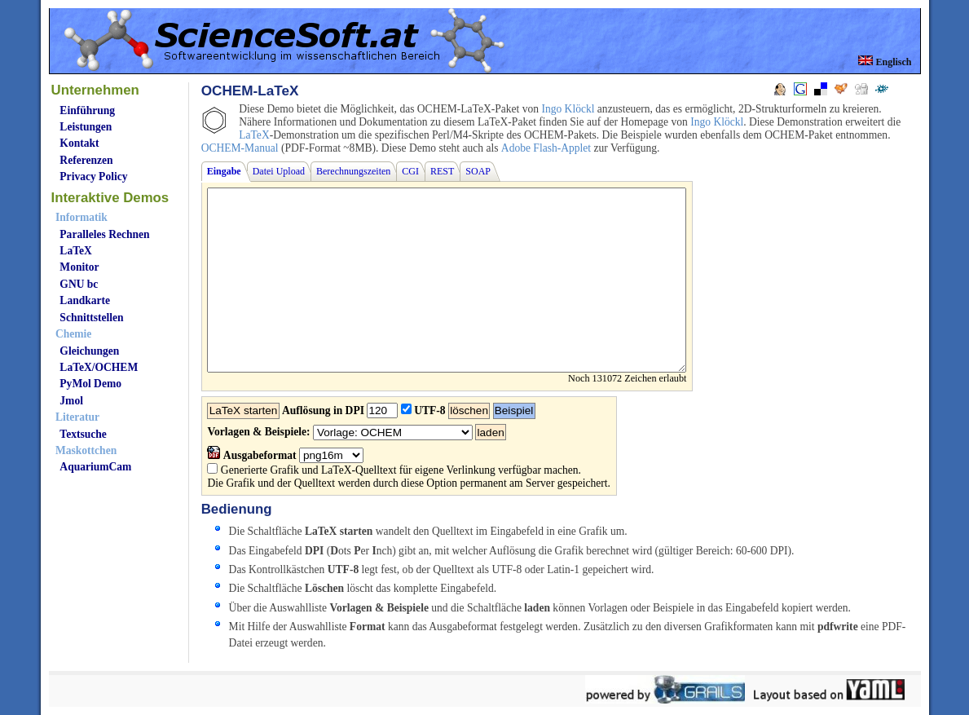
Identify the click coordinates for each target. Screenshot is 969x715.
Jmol (71, 401)
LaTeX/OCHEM (98, 367)
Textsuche (82, 434)
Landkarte (84, 300)
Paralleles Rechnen (104, 234)
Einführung (87, 110)
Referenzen (85, 160)
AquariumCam (95, 467)
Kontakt (79, 143)
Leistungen (85, 127)
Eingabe (224, 171)
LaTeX (75, 251)
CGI (410, 171)
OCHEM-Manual (240, 148)
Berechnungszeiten (353, 171)
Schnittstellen (91, 317)
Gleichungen (89, 351)
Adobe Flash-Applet (546, 148)
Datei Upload (279, 171)
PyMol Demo (90, 383)
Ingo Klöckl (567, 109)
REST (442, 171)
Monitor (79, 267)
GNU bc (78, 284)
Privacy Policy (93, 176)
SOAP (478, 171)
